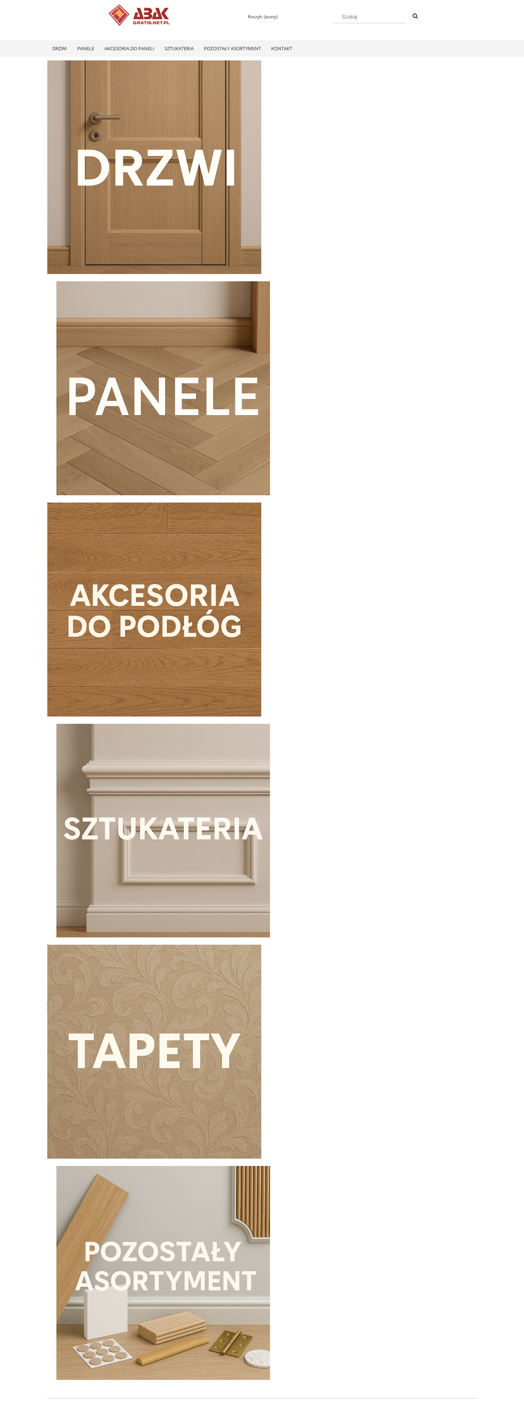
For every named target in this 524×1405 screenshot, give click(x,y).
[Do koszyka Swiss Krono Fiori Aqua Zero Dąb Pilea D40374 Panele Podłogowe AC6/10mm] (98, 1267)
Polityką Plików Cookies (219, 1397)
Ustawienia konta (150, 1359)
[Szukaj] (415, 16)
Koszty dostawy (234, 1359)
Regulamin (58, 1349)
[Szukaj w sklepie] (369, 17)
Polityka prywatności (325, 1349)
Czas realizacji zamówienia (246, 1368)
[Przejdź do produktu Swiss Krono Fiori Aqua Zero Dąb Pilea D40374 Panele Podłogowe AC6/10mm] (98, 1172)
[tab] (248, 890)
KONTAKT (400, 1349)
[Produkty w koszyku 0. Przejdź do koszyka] (259, 16)
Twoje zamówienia (152, 1349)
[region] (262, 813)
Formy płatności (235, 1349)
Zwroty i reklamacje (67, 1359)
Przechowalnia (148, 1368)
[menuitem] (59, 48)
